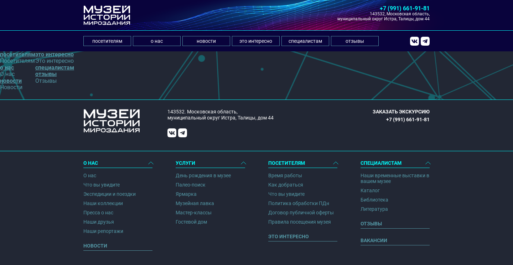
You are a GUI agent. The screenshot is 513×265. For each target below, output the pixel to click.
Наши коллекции (103, 203)
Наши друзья (98, 222)
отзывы (355, 41)
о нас (157, 41)
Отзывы (371, 223)
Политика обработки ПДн (298, 203)
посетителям (107, 41)
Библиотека (374, 200)
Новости (95, 246)
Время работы (285, 175)
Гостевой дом (191, 222)
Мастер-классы (194, 212)
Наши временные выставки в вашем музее (395, 178)
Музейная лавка (195, 203)
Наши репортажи (103, 231)
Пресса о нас (98, 212)
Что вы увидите (101, 185)
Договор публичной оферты (301, 212)
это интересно (255, 41)
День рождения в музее (203, 175)
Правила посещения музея (299, 222)
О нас (89, 175)
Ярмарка (186, 194)
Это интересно (288, 236)
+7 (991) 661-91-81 (405, 8)
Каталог (370, 190)
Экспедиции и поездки (109, 194)
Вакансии (374, 240)
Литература (374, 209)
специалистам (305, 41)
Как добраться (285, 185)
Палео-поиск (191, 185)
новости (206, 41)
